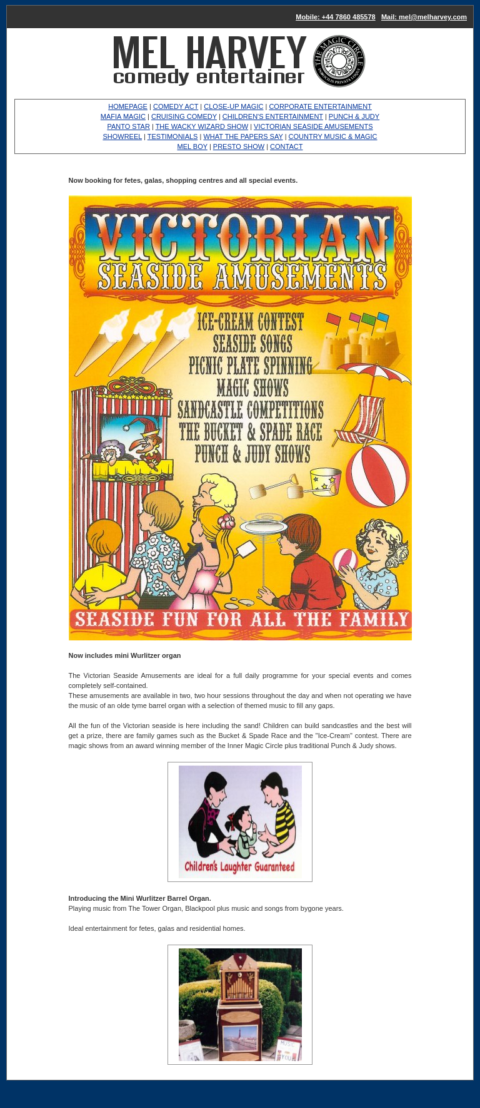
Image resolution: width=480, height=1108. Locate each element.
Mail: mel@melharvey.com (424, 17)
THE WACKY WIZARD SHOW (202, 126)
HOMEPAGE (128, 106)
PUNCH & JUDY (354, 116)
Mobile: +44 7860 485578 (336, 17)
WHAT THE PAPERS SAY (242, 136)
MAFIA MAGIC (123, 116)
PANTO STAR (128, 126)
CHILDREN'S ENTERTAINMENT (272, 116)
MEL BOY (193, 146)
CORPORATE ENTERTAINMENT (320, 106)
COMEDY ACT (175, 106)
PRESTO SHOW (238, 146)
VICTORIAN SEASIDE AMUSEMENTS (313, 126)
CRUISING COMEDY (184, 116)
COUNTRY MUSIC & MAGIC (333, 136)
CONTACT (286, 146)
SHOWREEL (122, 136)
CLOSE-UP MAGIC (233, 106)
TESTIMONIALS (173, 136)
